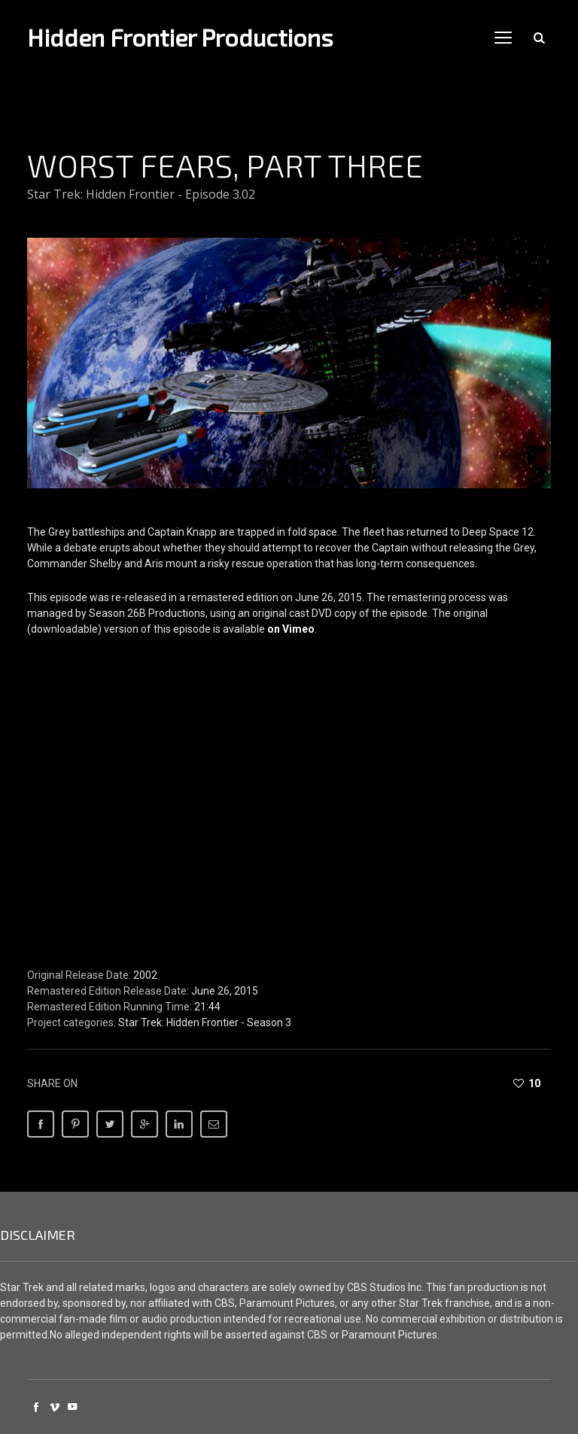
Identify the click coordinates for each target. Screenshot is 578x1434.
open (503, 37)
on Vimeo (291, 629)
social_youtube (72, 1407)
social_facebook (36, 1407)
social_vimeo (54, 1407)
